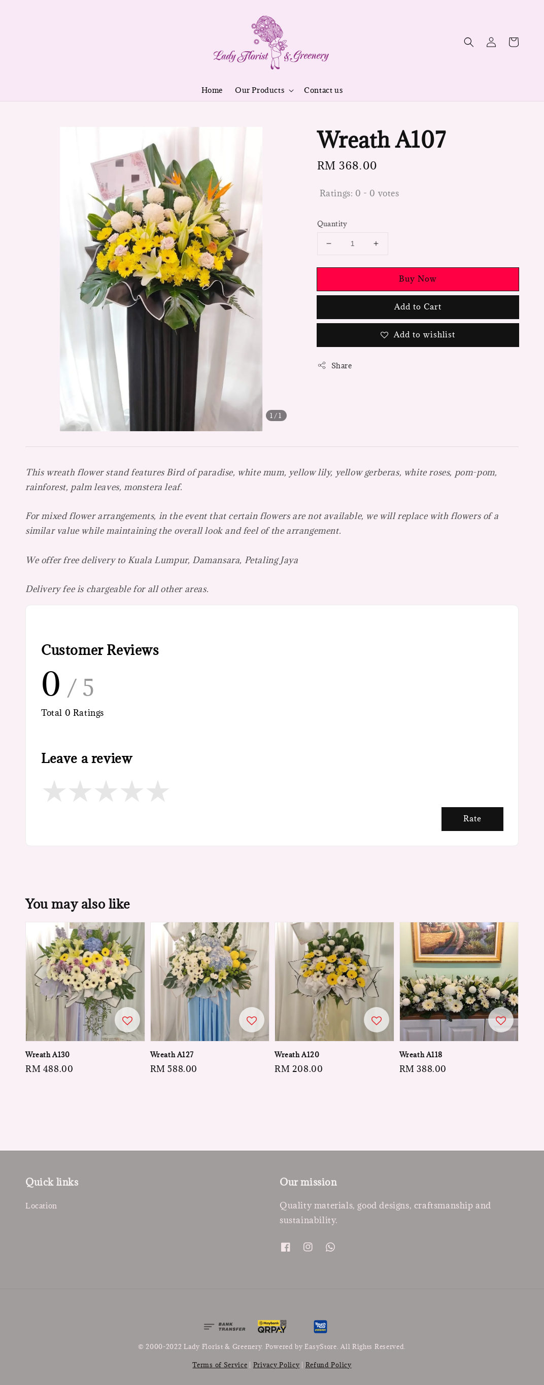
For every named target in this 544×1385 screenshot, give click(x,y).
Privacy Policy (276, 1365)
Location (41, 1205)
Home (212, 90)
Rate (472, 818)
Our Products (259, 90)
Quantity (332, 223)
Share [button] (334, 365)
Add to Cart (417, 306)
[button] (469, 42)
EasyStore (320, 1346)
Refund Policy (328, 1365)
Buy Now (418, 278)
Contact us (323, 90)
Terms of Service (219, 1365)
